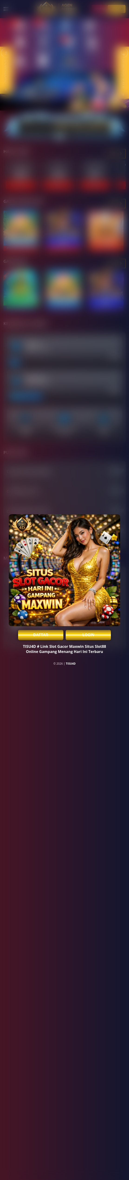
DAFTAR (40, 635)
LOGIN (88, 635)
